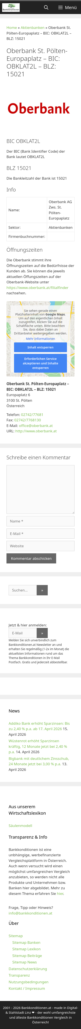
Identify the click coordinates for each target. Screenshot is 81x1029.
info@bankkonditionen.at (30, 913)
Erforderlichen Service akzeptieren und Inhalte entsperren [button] (40, 363)
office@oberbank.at (36, 425)
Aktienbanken (32, 27)
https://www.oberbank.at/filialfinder (37, 287)
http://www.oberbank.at (36, 430)
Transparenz (19, 975)
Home (11, 27)
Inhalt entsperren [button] (40, 347)
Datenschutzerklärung (28, 968)
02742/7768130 (27, 419)
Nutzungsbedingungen (29, 981)
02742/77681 (32, 414)
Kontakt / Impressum (27, 988)
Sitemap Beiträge (27, 955)
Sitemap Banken (26, 942)
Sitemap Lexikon (26, 948)
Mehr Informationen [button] (40, 339)
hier (60, 893)
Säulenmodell (20, 825)
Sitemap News (24, 962)
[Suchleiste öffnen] (46, 7)
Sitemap (16, 935)
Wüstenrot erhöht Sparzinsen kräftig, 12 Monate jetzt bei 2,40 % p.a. (38, 746)
